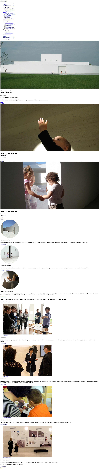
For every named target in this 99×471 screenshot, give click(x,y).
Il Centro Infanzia (6, 7)
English (8, 39)
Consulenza (7, 17)
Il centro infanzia (6, 21)
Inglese (5, 1)
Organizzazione (8, 10)
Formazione (7, 16)
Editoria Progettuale (9, 18)
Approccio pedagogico (9, 9)
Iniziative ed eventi (7, 19)
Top (1, 467)
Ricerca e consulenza (7, 29)
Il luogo (4, 26)
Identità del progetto (9, 8)
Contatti (4, 36)
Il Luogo (4, 12)
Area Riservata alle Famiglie (8, 37)
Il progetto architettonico (10, 14)
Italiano (2, 1)
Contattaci (5, 4)
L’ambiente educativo (9, 13)
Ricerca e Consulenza (7, 15)
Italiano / (5, 39)
